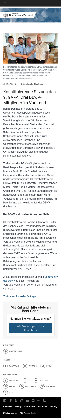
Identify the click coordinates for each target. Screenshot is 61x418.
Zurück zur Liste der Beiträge (19, 296)
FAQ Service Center (28, 413)
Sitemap (17, 406)
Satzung (53, 406)
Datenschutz (29, 406)
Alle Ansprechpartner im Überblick (30, 328)
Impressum (42, 406)
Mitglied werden (10, 413)
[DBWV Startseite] (30, 15)
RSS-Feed (7, 406)
